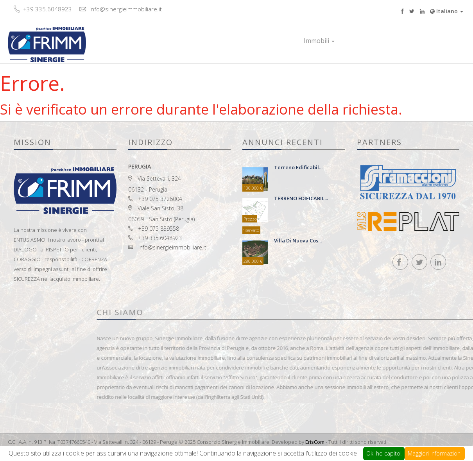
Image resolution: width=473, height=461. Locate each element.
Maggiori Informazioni (435, 453)
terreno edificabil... (298, 167)
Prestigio (363, 40)
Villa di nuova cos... (298, 240)
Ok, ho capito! (383, 453)
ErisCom (314, 441)
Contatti (404, 40)
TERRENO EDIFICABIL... (301, 198)
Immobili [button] (319, 40)
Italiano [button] (446, 11)
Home (279, 40)
